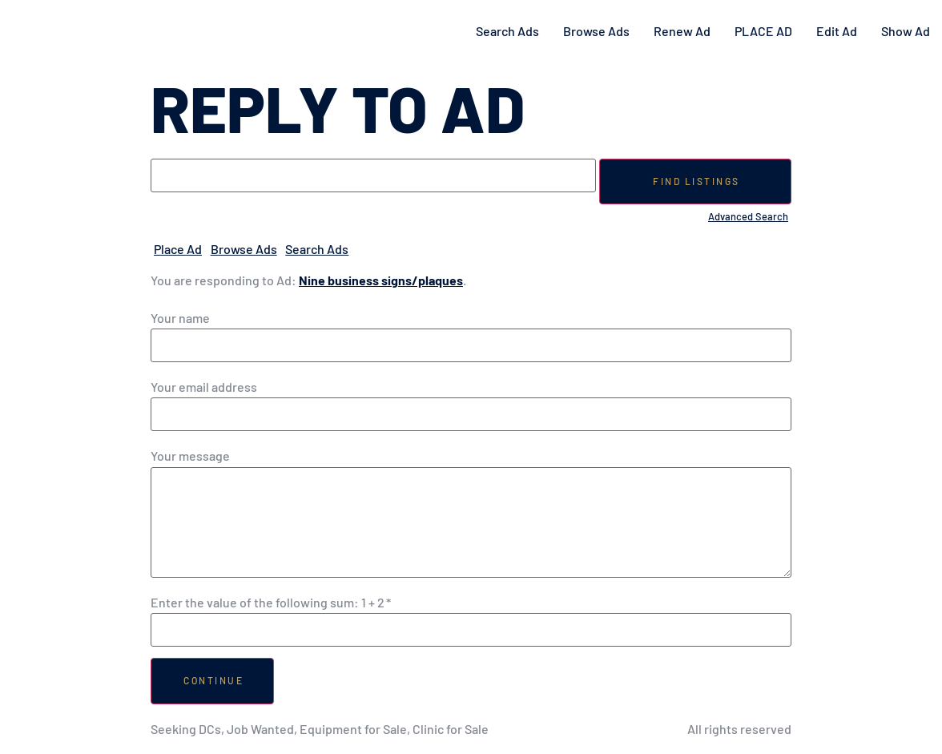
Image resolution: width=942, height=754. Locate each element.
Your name (180, 318)
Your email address (204, 387)
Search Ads (507, 30)
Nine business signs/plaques (381, 280)
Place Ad (178, 248)
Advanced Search (748, 216)
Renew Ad (682, 30)
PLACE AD (763, 30)
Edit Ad (836, 30)
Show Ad (905, 30)
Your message (190, 456)
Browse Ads (596, 30)
